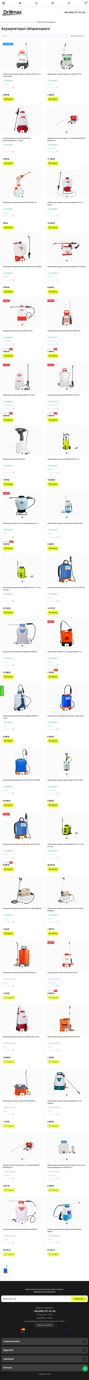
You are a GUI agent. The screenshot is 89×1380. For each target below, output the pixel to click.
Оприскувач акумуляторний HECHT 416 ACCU (63, 395)
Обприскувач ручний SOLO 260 (14, 459)
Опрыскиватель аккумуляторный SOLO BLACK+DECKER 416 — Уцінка (17, 139)
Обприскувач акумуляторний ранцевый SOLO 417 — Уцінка (65, 204)
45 (5, 36)
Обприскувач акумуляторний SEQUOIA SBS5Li (19, 1101)
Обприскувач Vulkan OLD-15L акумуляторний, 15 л (21, 523)
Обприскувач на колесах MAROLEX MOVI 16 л (63, 459)
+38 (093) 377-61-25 (74, 12)
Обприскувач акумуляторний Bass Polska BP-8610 (65, 523)
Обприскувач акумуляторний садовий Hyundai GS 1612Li (20, 717)
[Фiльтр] (2, 691)
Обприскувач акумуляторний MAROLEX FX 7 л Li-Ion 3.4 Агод (65, 845)
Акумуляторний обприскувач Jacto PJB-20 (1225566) (21, 780)
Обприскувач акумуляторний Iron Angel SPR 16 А (64, 74)
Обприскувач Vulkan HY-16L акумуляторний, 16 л (64, 652)
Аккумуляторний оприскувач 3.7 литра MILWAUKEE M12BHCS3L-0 (21, 1166)
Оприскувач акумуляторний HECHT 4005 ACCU (63, 331)
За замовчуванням (77, 36)
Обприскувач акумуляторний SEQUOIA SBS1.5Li (20, 202)
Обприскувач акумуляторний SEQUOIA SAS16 (63, 1037)
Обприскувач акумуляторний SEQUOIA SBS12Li (19, 972)
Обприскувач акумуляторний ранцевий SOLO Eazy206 (66, 266)
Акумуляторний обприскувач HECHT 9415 (17, 331)
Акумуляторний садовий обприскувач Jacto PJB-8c (65, 716)
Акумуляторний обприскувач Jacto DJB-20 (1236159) (66, 587)
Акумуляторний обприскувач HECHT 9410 (62, 972)
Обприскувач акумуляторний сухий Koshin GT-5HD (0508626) (65, 909)
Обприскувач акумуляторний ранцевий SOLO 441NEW (22, 266)
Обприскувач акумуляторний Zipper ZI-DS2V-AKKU (65, 780)
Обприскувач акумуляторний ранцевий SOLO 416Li (21, 1037)
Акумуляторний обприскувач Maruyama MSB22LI (20, 1229)
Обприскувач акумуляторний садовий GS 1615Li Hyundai (64, 1102)
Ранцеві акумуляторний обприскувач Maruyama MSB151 (64, 1230)
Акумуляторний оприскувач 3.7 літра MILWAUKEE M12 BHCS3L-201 (66, 139)
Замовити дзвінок (45, 1325)
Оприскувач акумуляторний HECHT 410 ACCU (19, 395)
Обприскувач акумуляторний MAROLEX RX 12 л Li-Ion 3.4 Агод (22, 589)
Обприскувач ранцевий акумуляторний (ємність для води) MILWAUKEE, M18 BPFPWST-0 (66, 1166)
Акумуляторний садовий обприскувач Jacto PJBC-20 (21, 844)
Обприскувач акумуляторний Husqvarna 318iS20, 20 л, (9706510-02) (22, 75)
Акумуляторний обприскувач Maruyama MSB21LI (20, 652)
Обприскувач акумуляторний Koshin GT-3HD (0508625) (22, 908)
